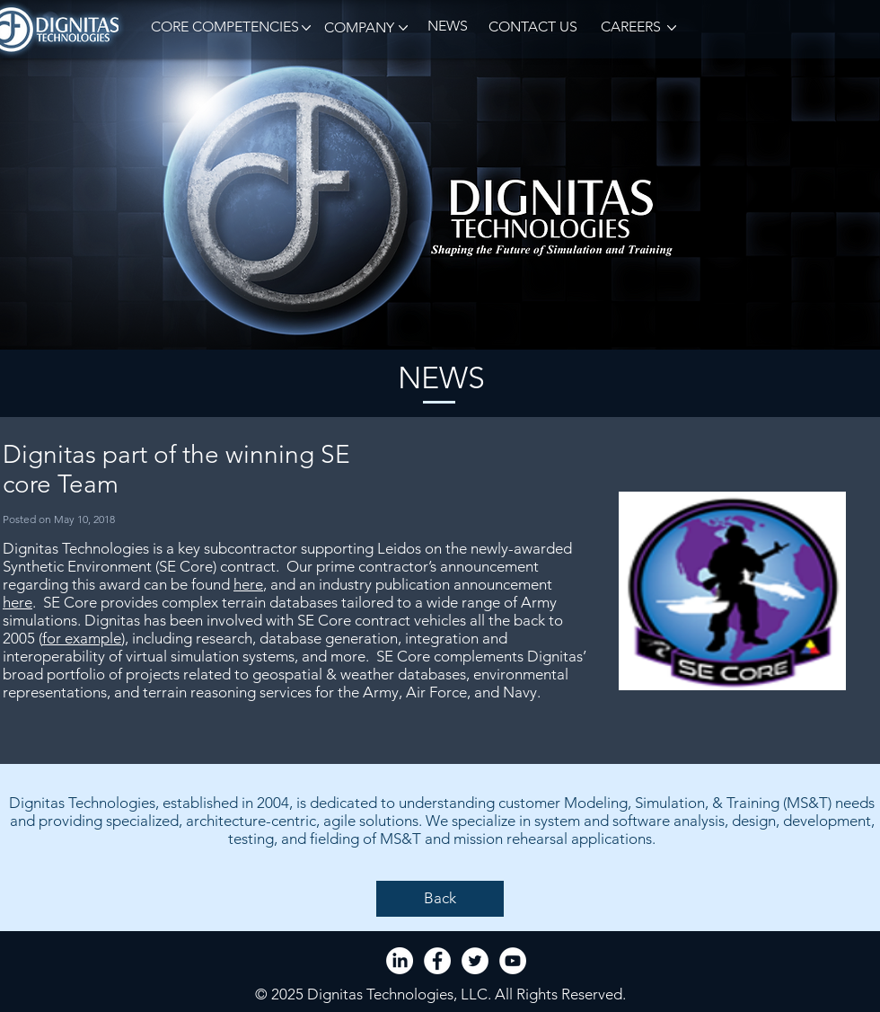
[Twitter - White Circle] (475, 960)
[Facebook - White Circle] (437, 960)
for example (81, 638)
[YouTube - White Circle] (512, 960)
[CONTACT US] (532, 27)
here (248, 584)
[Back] (440, 899)
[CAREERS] (629, 27)
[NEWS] (447, 26)
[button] (222, 27)
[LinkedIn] (399, 960)
